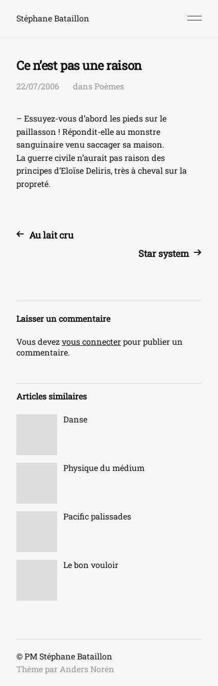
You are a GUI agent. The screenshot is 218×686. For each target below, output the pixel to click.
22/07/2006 (37, 86)
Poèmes (109, 86)
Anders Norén (87, 669)
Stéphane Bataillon (52, 18)
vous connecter (91, 341)
